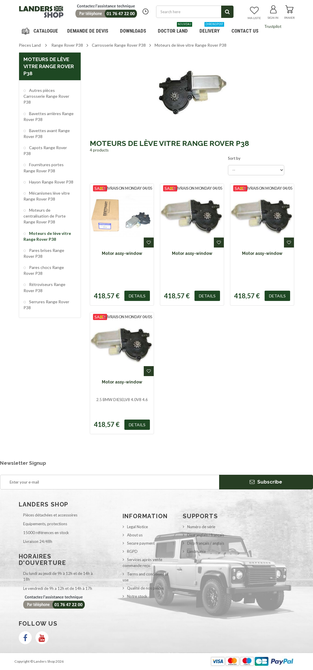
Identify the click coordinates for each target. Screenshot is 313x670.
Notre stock (137, 596)
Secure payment (141, 543)
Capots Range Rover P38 (45, 150)
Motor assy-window (122, 253)
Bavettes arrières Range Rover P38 (48, 116)
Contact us (244, 31)
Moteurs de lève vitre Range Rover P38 (47, 236)
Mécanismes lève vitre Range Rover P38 (46, 196)
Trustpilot (272, 26)
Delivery (211, 28)
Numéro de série (201, 526)
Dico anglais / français (205, 535)
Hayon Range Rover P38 (50, 181)
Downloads (133, 31)
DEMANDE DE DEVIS (87, 31)
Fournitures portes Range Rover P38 (43, 167)
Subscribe (266, 482)
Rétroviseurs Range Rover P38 (44, 287)
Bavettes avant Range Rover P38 (46, 133)
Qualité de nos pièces (145, 588)
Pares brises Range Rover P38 (43, 253)
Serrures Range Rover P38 (46, 304)
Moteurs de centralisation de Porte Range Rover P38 (44, 216)
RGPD (132, 551)
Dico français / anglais (205, 543)
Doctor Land (175, 28)
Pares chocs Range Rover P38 (43, 270)
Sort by (234, 158)
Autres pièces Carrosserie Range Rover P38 (46, 96)
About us (135, 535)
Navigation (41, 30)
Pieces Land (30, 45)
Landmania (196, 551)
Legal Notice (137, 526)
